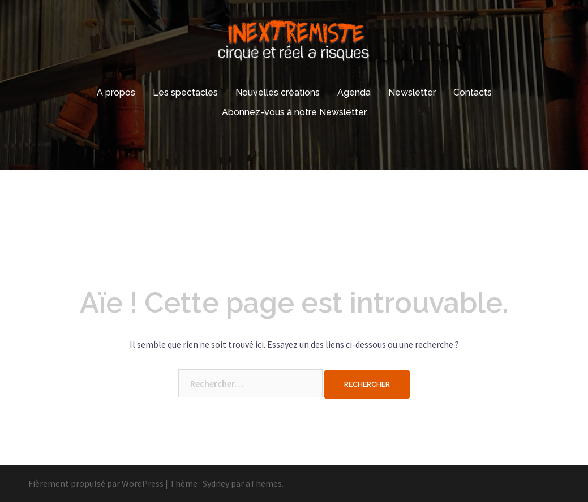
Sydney (216, 483)
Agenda (354, 92)
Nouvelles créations (277, 92)
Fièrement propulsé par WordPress (96, 483)
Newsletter (412, 92)
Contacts (472, 92)
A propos (116, 92)
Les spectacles (185, 92)
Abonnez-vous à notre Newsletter (294, 112)
